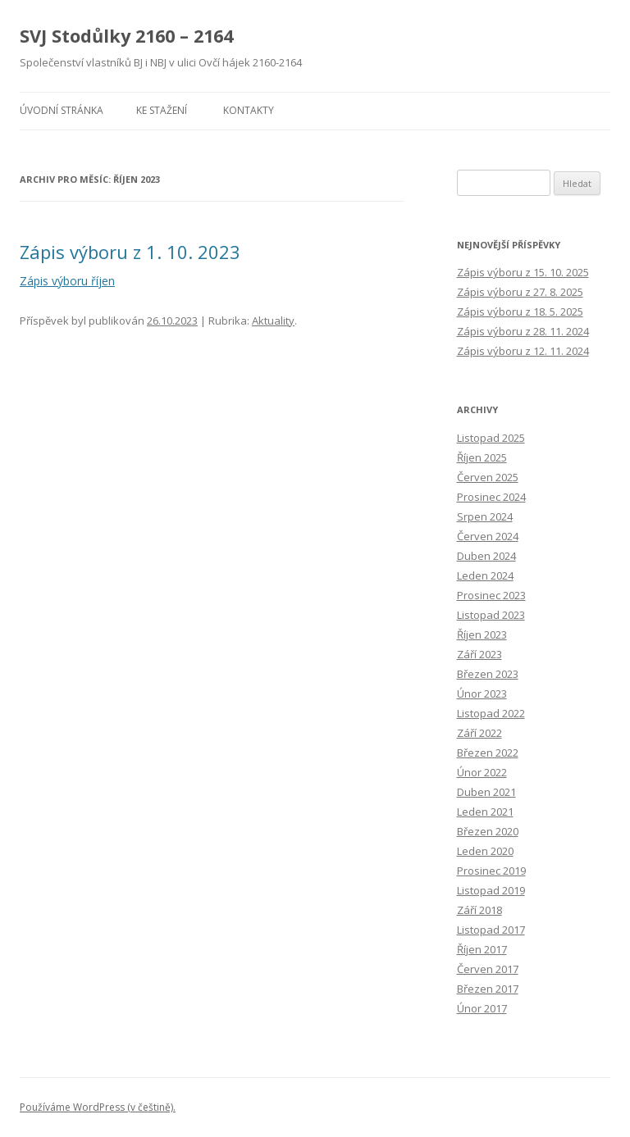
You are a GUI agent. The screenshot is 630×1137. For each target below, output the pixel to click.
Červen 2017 (487, 969)
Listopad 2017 (491, 929)
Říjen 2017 (482, 949)
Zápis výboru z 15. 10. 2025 (523, 272)
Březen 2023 (487, 673)
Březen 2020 (487, 831)
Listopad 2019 (491, 890)
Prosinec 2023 (491, 595)
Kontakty (248, 110)
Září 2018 (479, 910)
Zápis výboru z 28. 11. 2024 (523, 331)
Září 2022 (479, 732)
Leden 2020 (485, 851)
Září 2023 (479, 654)
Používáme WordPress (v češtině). (98, 1107)
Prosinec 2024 (491, 496)
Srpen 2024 (485, 516)
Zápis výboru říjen (67, 281)
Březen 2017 (487, 988)
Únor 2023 (482, 693)
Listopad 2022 (491, 713)
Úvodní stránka (61, 110)
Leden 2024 (485, 575)
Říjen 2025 (482, 457)
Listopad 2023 (491, 614)
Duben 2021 (486, 792)
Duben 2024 (486, 555)
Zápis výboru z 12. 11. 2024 (523, 350)
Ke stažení (161, 110)
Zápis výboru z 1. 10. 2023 (130, 251)
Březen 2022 (487, 752)
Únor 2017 (482, 1008)
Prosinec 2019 (491, 870)
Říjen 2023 (482, 634)
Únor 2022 (482, 772)
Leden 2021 (485, 811)
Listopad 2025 (491, 437)
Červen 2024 (487, 536)
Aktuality (273, 320)
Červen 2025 (487, 477)
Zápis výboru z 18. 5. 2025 (520, 311)
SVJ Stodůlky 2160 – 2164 (126, 36)
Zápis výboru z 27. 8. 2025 (520, 291)
